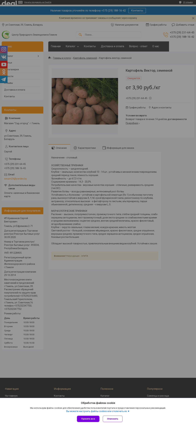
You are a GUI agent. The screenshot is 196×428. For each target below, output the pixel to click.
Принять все (88, 419)
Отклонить (112, 419)
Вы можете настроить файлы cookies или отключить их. (96, 411)
